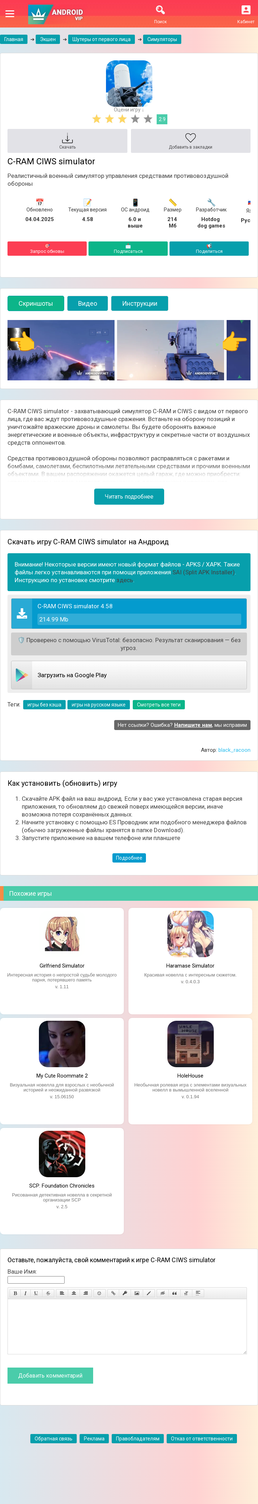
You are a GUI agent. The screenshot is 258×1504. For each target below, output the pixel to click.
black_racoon (234, 750)
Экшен (48, 39)
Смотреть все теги (159, 705)
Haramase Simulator (190, 966)
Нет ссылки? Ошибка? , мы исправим (182, 725)
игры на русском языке (99, 705)
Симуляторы (162, 39)
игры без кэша (44, 705)
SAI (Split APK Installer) (203, 572)
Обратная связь (53, 1449)
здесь (124, 580)
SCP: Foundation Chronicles (62, 1186)
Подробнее (129, 858)
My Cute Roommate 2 (62, 1076)
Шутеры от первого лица (101, 39)
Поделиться (209, 248)
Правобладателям (138, 1449)
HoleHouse (190, 1076)
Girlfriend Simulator (62, 966)
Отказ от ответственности (202, 1449)
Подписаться (128, 248)
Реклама (94, 1449)
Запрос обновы (47, 248)
